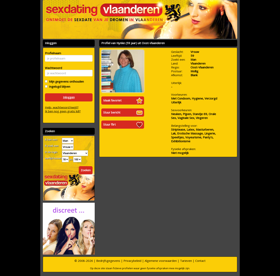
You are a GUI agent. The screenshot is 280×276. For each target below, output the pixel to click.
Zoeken (86, 170)
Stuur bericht (111, 112)
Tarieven (186, 261)
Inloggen (69, 97)
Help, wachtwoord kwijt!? (62, 107)
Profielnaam (52, 53)
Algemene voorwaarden (161, 261)
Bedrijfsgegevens (108, 261)
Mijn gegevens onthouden (65, 81)
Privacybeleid (132, 261)
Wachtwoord (52, 68)
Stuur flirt (109, 124)
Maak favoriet (112, 100)
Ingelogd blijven (58, 86)
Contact (200, 261)
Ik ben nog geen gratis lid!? (63, 111)
